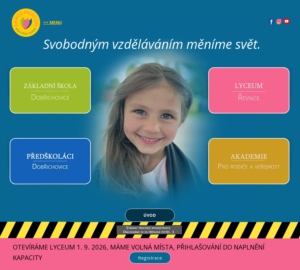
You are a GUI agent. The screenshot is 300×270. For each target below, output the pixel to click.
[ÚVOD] (150, 215)
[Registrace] (150, 258)
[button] (26, 22)
